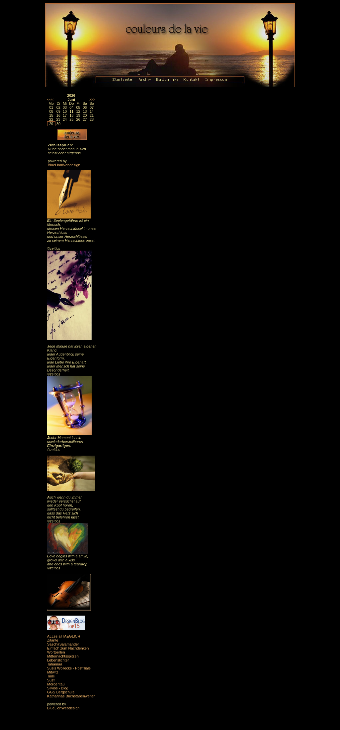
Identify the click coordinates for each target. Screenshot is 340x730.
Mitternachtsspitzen (63, 656)
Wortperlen (56, 652)
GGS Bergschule (61, 692)
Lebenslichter (58, 660)
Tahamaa (54, 664)
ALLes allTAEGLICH (63, 636)
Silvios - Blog (57, 688)
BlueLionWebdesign (64, 165)
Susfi (51, 680)
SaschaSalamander (63, 644)
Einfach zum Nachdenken (68, 648)
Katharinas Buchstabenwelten (71, 696)
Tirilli (50, 676)
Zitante (52, 640)
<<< (50, 99)
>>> (92, 99)
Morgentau (56, 684)
